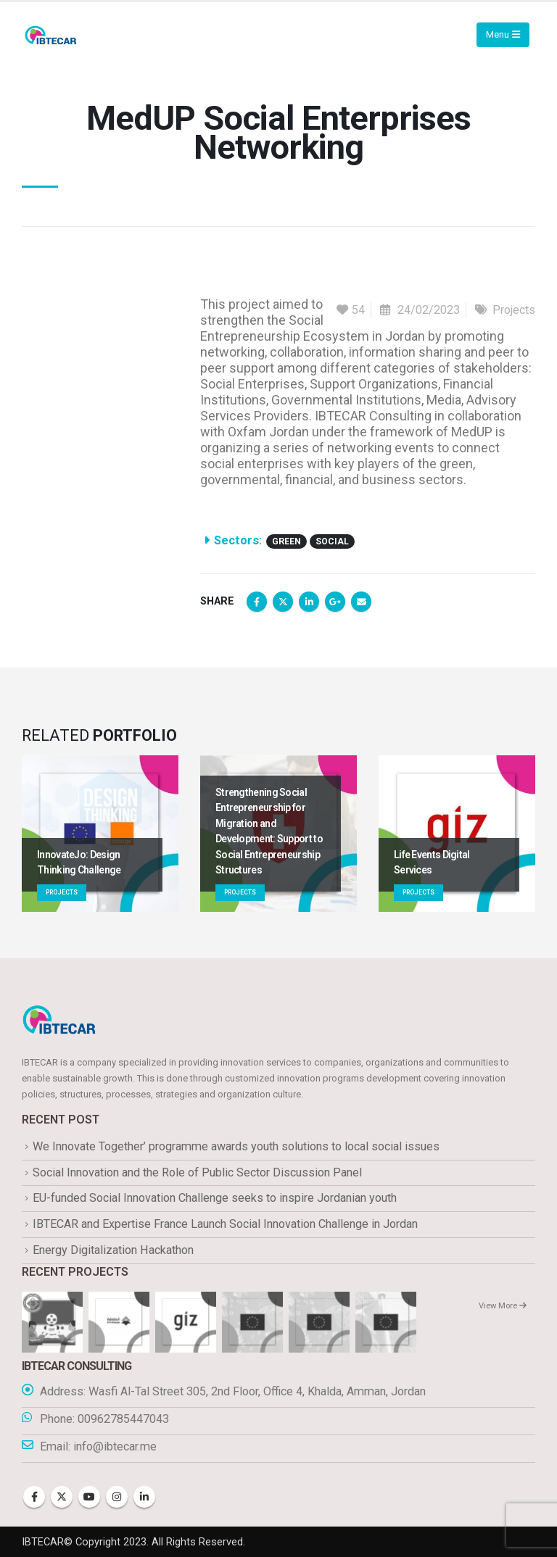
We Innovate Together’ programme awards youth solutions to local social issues (236, 1146)
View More (503, 1306)
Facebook (257, 601)
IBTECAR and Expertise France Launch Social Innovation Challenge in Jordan (225, 1224)
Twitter (283, 601)
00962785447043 (123, 1419)
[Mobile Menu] (502, 34)
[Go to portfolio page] (100, 833)
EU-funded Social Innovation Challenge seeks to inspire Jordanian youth (215, 1198)
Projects (513, 310)
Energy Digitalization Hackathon (113, 1250)
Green (286, 541)
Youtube (89, 1497)
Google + (335, 601)
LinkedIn (309, 601)
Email (361, 601)
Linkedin (144, 1497)
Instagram (117, 1497)
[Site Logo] (51, 35)
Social (332, 541)
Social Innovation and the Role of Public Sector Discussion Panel (197, 1172)
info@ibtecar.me (115, 1446)
